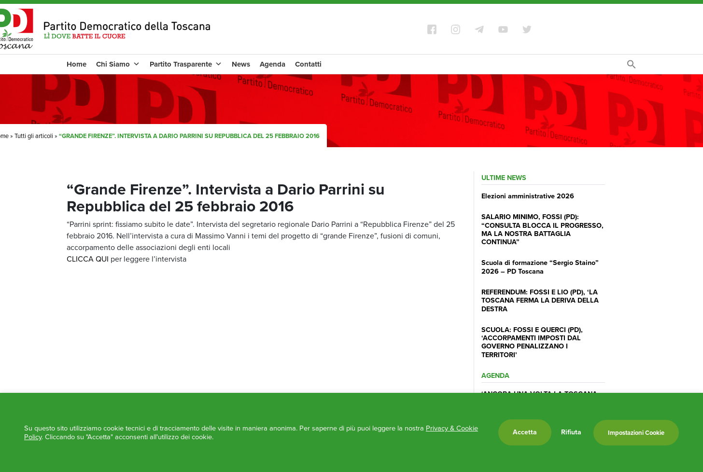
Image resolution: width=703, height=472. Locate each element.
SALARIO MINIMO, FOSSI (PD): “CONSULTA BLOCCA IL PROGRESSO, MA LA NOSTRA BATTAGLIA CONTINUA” (542, 229)
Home (76, 64)
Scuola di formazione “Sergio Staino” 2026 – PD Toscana (540, 266)
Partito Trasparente (186, 64)
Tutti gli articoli (33, 135)
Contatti (308, 64)
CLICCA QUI (88, 258)
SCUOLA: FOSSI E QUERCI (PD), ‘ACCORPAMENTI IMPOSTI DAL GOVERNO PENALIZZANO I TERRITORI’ (532, 342)
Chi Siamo (118, 64)
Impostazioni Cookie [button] (636, 432)
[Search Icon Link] (631, 67)
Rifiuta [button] (571, 432)
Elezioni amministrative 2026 (527, 196)
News (241, 64)
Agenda (272, 64)
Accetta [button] (525, 432)
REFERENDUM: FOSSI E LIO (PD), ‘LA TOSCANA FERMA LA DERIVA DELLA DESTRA (540, 300)
